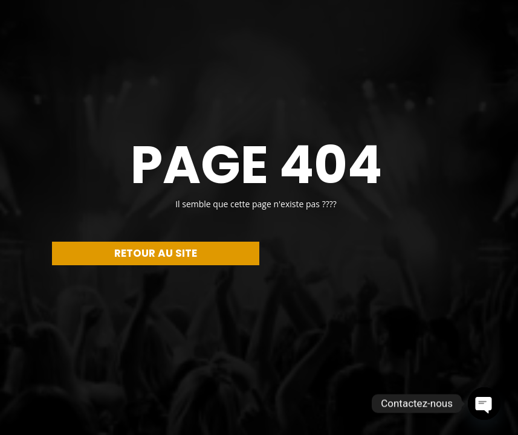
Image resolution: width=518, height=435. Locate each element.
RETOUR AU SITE (155, 253)
